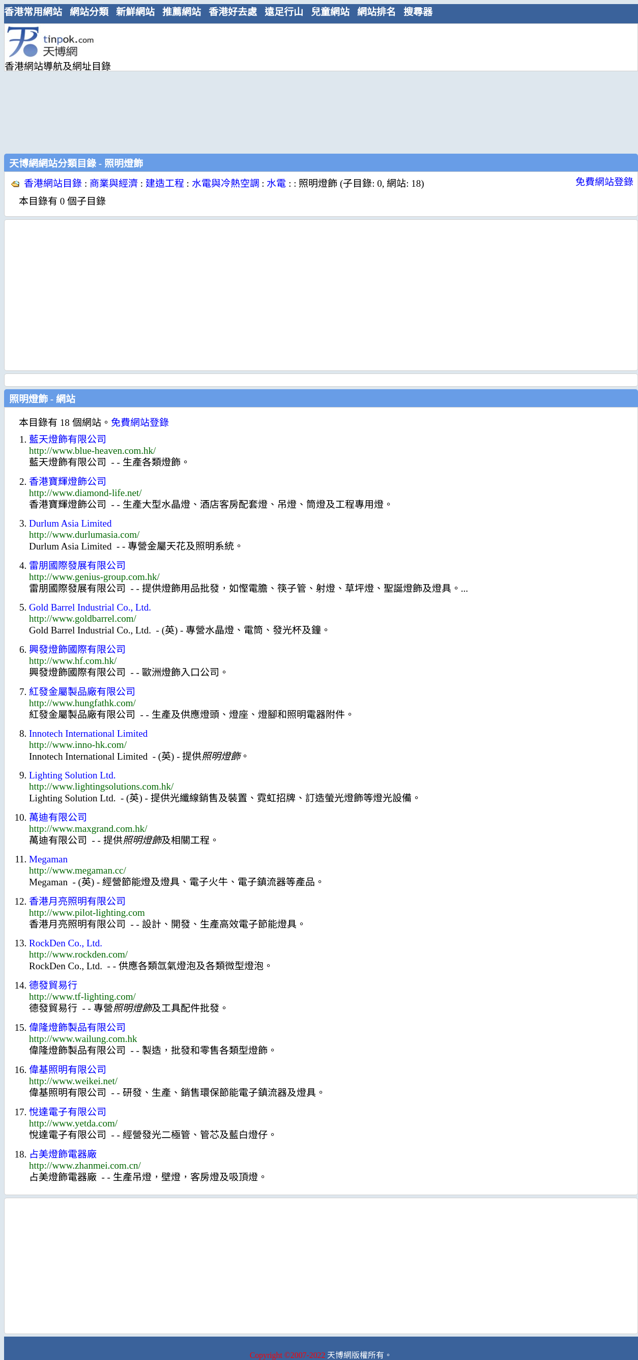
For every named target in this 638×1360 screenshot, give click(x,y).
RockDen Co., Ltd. (65, 943)
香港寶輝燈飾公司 (67, 481)
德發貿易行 (53, 985)
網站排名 (376, 12)
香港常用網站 (33, 12)
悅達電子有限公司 (67, 1112)
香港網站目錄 (53, 183)
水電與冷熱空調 (225, 183)
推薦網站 (181, 12)
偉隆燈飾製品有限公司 (77, 1027)
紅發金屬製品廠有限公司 (82, 691)
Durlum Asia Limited (70, 523)
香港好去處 (233, 12)
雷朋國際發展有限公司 (77, 565)
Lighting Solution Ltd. (72, 775)
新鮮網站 (135, 12)
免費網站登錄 (604, 182)
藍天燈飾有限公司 (67, 439)
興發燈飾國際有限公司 (77, 649)
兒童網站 (330, 12)
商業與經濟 (114, 183)
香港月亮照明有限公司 (77, 901)
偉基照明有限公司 (67, 1069)
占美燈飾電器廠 (63, 1154)
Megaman (48, 859)
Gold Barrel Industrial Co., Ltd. (90, 607)
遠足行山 (284, 12)
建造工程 (165, 183)
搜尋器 (417, 12)
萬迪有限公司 (58, 817)
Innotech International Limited (88, 733)
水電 (276, 183)
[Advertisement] (216, 87)
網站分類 (89, 12)
